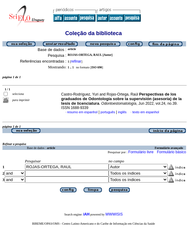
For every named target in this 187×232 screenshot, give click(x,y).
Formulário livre (141, 152)
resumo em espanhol (82, 112)
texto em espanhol (146, 112)
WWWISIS (114, 214)
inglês (122, 112)
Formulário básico (171, 152)
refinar (76, 61)
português (107, 112)
